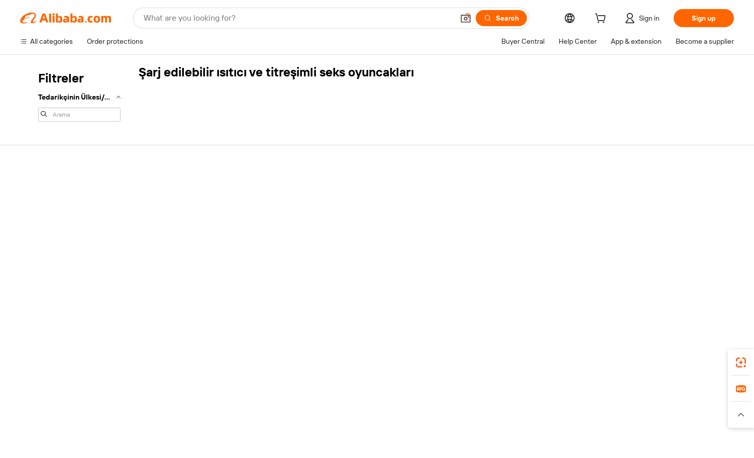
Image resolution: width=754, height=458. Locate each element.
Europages (536, 412)
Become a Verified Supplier (522, 229)
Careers (646, 248)
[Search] (501, 18)
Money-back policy (203, 221)
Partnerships (500, 248)
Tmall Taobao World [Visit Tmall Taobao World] (314, 412)
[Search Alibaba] (298, 18)
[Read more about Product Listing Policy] (290, 427)
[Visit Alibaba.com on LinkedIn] (653, 288)
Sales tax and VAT (354, 229)
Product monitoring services (218, 278)
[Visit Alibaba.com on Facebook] (637, 288)
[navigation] (76, 95)
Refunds (34, 248)
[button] (466, 18)
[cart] (602, 20)
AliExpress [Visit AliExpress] (220, 412)
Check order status (51, 229)
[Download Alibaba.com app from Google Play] (699, 367)
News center (653, 229)
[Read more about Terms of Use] (511, 427)
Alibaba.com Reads (356, 248)
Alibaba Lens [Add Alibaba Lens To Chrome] (56, 367)
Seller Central (501, 210)
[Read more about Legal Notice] (229, 427)
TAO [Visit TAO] (468, 412)
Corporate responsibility (671, 210)
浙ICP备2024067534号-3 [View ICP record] (633, 443)
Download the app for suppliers (528, 267)
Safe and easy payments (212, 202)
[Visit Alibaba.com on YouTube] (698, 288)
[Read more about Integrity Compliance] (572, 427)
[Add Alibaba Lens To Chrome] (155, 367)
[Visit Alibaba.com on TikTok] (713, 288)
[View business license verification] (467, 443)
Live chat (35, 210)
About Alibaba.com (662, 191)
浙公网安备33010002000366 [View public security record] (541, 443)
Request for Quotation (362, 191)
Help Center (40, 191)
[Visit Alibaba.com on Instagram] (683, 288)
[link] (741, 362)
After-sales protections (210, 259)
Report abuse (42, 267)
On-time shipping (201, 240)
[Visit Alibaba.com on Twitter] (668, 288)
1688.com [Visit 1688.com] (260, 412)
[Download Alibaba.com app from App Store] (625, 367)
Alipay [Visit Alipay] (362, 412)
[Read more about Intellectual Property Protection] (382, 427)
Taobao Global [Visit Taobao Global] (432, 412)
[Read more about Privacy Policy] (461, 427)
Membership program (361, 210)
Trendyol (497, 412)
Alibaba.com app (557, 367)
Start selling (498, 191)
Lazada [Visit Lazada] (390, 412)
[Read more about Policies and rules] (175, 427)
